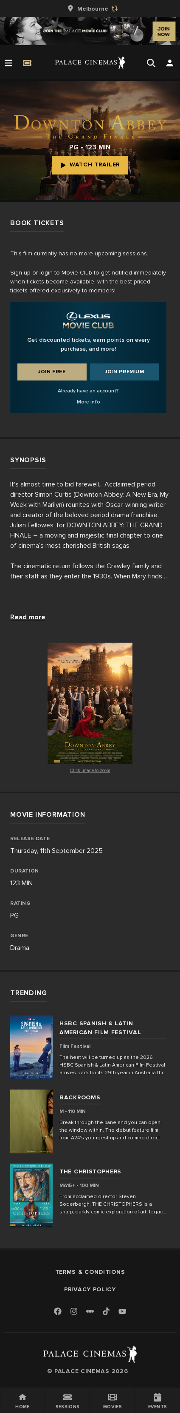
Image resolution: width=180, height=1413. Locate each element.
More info (88, 402)
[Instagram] (74, 1311)
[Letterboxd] (90, 1311)
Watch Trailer (90, 164)
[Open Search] (151, 63)
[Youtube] (122, 1311)
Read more (27, 617)
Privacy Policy (90, 1289)
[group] (90, 8)
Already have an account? (88, 391)
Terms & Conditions (90, 1272)
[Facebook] (58, 1311)
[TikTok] (106, 1311)
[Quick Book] (27, 63)
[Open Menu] (8, 63)
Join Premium (124, 372)
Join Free (51, 372)
